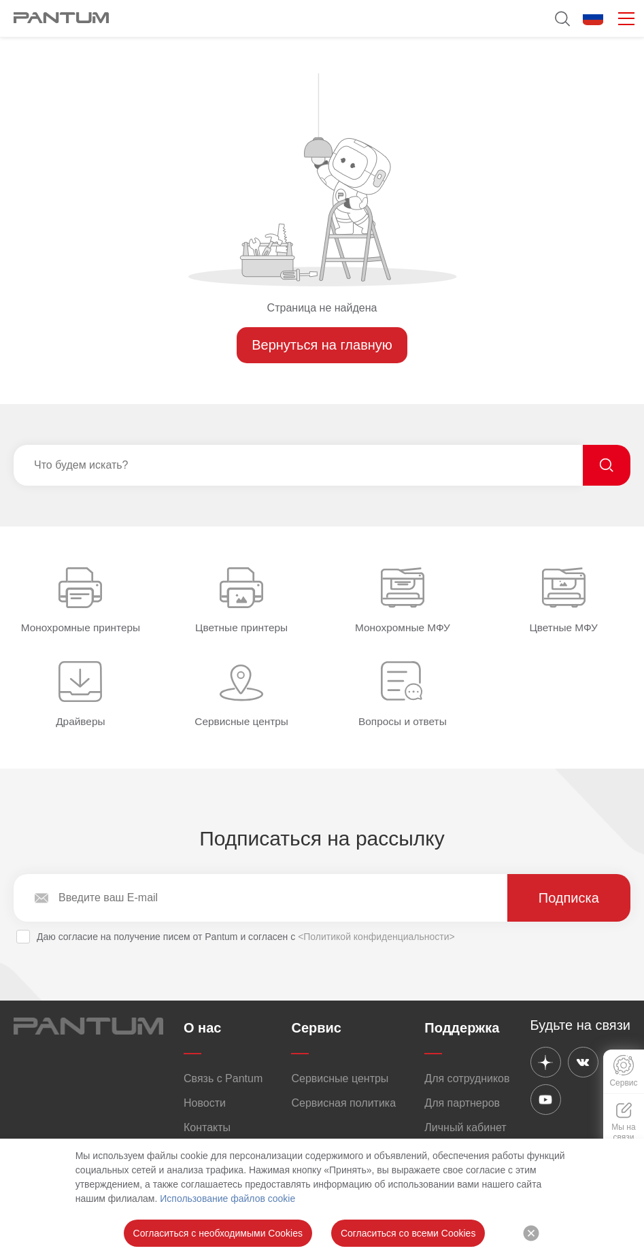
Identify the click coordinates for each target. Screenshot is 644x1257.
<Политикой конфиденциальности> (376, 936)
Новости (205, 1103)
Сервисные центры (339, 1078)
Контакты (207, 1127)
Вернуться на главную (322, 344)
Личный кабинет (465, 1127)
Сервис (316, 1027)
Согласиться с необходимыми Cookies (218, 1233)
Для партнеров (462, 1103)
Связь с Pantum (223, 1078)
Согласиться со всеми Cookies (408, 1233)
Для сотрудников (466, 1078)
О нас (202, 1027)
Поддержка (461, 1027)
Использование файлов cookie (227, 1198)
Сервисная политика (343, 1103)
